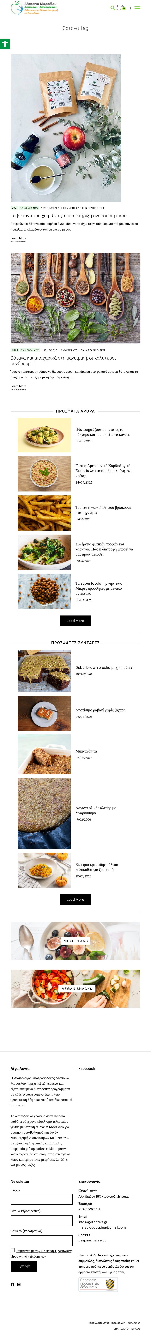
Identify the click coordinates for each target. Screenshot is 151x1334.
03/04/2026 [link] (84, 600)
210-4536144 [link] (89, 1209)
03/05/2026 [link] (84, 441)
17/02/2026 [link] (83, 820)
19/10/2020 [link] (50, 350)
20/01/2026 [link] (83, 877)
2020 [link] (15, 350)
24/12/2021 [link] (50, 208)
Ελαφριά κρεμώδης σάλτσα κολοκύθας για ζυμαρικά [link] (97, 867)
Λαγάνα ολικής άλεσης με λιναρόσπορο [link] (96, 810)
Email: (42, 1197)
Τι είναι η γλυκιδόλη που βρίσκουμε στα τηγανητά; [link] (103, 510)
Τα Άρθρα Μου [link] (30, 207)
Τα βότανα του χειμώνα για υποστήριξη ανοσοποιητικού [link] (69, 215)
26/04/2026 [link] (84, 674)
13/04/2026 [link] (83, 561)
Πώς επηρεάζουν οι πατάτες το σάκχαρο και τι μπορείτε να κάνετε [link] (103, 432)
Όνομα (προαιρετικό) (26, 1211)
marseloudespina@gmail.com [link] (102, 1227)
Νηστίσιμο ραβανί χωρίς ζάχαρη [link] (101, 710)
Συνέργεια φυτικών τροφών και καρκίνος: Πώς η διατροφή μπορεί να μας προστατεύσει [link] (104, 549)
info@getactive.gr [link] (92, 1222)
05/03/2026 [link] (84, 758)
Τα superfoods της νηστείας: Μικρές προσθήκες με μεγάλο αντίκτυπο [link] (99, 588)
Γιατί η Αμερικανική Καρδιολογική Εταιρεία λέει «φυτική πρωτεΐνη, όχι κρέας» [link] (103, 470)
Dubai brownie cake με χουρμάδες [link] (104, 667)
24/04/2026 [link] (84, 483)
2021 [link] (14, 207)
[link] (5, 44)
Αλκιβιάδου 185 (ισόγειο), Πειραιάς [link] (103, 1196)
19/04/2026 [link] (83, 519)
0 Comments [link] (69, 208)
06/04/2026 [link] (84, 717)
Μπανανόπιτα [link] (86, 751)
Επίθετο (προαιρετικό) (26, 1231)
